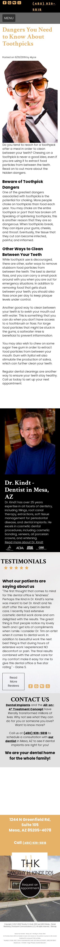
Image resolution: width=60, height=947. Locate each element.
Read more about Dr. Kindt (24, 542)
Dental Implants (18, 705)
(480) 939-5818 (35, 733)
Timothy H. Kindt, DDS (29, 924)
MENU (9, 18)
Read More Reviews (13, 681)
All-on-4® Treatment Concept (31, 707)
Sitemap (53, 926)
